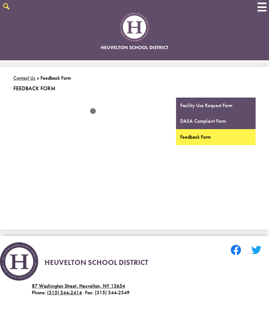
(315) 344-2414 (64, 292)
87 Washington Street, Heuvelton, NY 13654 (78, 286)
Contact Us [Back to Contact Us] (24, 78)
